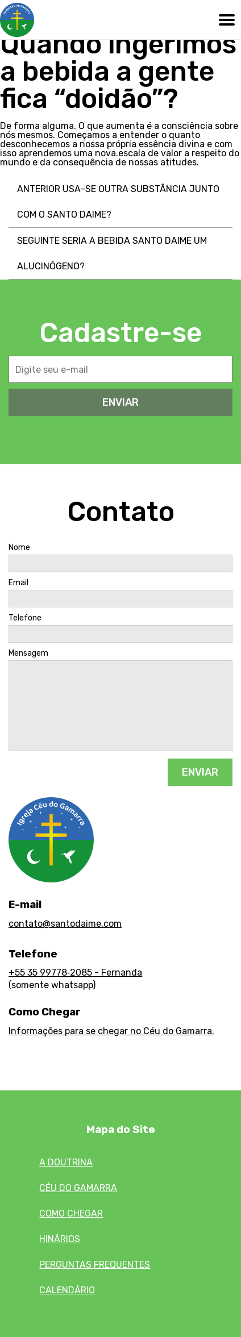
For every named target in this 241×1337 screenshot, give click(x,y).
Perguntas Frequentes (94, 1264)
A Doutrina (66, 1162)
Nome (19, 548)
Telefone (25, 618)
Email (18, 583)
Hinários (59, 1239)
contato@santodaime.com (65, 923)
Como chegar (71, 1213)
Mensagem (28, 653)
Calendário (67, 1290)
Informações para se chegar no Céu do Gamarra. (111, 1031)
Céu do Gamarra (78, 1187)
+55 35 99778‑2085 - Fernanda (75, 972)
